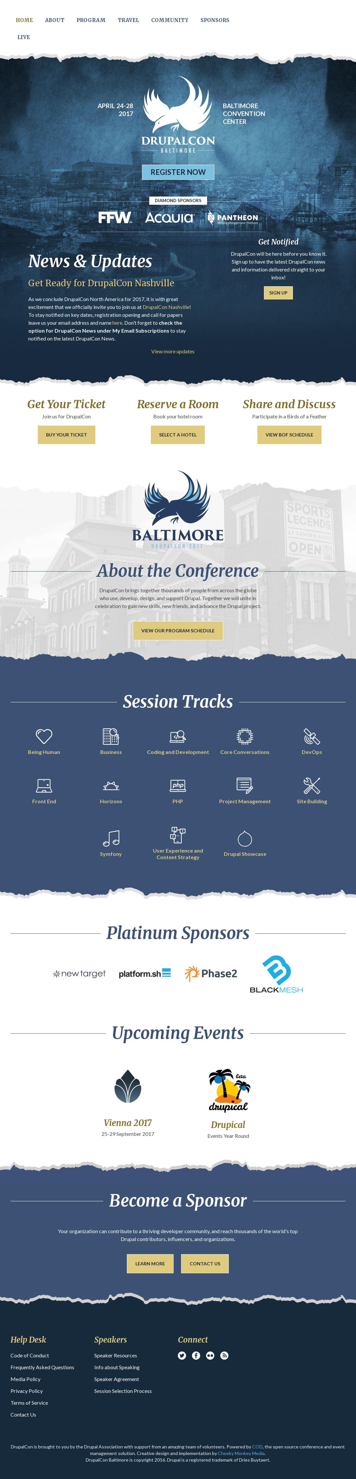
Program (91, 20)
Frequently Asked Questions (42, 1367)
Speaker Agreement (116, 1379)
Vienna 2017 (128, 1122)
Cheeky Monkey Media (241, 1453)
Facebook (196, 1355)
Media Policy (25, 1379)
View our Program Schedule (178, 630)
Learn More (150, 1263)
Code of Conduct (30, 1355)
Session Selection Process (123, 1391)
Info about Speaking (117, 1367)
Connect (193, 1340)
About (54, 20)
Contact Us (205, 1263)
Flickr (210, 1355)
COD (257, 1446)
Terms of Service (29, 1402)
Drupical (228, 1124)
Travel (128, 20)
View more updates (173, 351)
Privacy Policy (27, 1391)
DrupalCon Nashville (165, 307)
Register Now (178, 172)
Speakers (110, 1340)
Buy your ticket (66, 434)
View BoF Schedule (289, 434)
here (116, 322)
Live (23, 37)
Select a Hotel (178, 434)
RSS (224, 1355)
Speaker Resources (115, 1355)
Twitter (182, 1355)
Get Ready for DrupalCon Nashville (101, 283)
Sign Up (278, 292)
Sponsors (215, 20)
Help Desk (28, 1340)
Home (24, 20)
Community (169, 20)
